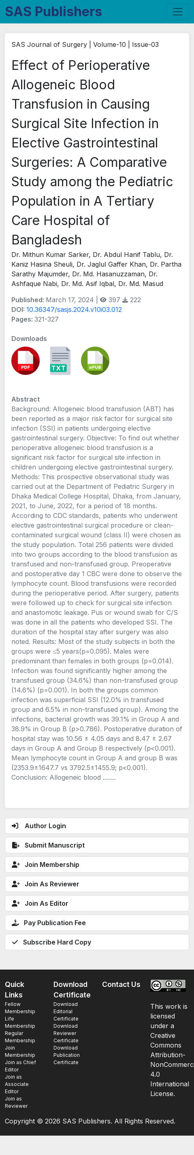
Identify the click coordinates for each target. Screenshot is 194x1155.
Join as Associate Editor (17, 1084)
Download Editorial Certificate (66, 1011)
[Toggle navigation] (177, 12)
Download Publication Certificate (66, 1055)
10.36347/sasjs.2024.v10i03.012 (74, 309)
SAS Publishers (53, 11)
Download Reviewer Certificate (66, 1033)
